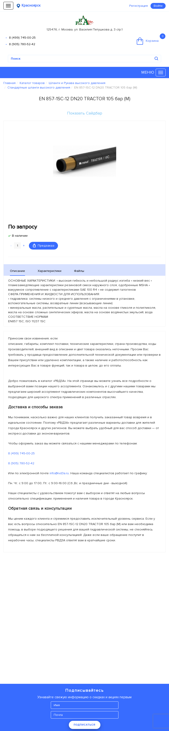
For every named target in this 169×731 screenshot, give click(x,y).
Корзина (151, 39)
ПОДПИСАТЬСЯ (84, 724)
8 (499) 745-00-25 (22, 38)
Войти (158, 6)
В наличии (20, 236)
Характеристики (49, 271)
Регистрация (138, 6)
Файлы (79, 271)
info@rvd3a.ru (59, 473)
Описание (17, 271)
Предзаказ (43, 246)
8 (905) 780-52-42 (22, 44)
